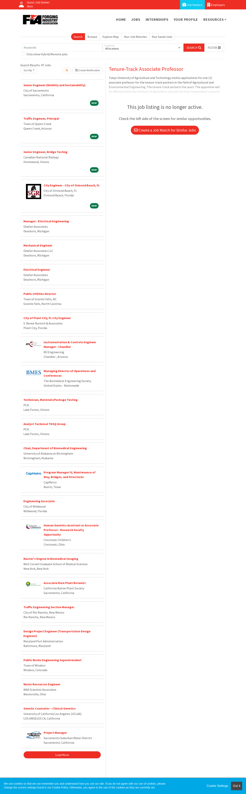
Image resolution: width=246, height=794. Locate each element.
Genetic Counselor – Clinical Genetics (49, 708)
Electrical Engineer (36, 269)
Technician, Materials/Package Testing (50, 400)
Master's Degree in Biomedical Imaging (50, 559)
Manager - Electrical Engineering (46, 221)
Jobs (135, 19)
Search (78, 37)
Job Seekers (192, 4)
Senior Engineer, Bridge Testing (45, 152)
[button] (214, 47)
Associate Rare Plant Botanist (65, 583)
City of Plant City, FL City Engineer (47, 318)
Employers (216, 4)
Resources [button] (213, 19)
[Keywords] (62, 47)
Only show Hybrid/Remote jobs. (47, 54)
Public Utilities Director (39, 294)
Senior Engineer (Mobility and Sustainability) (54, 85)
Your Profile (186, 19)
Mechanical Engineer (37, 245)
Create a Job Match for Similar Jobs (165, 130)
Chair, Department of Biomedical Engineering (55, 448)
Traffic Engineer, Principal (41, 118)
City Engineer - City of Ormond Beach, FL (72, 185)
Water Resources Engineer (41, 684)
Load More (62, 755)
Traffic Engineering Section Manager (48, 607)
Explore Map (110, 37)
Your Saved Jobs (162, 37)
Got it (236, 785)
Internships (157, 19)
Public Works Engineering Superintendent (52, 660)
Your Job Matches (135, 37)
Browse (92, 37)
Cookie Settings (217, 785)
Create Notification (87, 70)
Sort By (28, 70)
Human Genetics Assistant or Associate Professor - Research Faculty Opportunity (71, 529)
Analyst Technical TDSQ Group (44, 424)
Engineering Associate (39, 501)
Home (121, 19)
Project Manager (55, 732)
